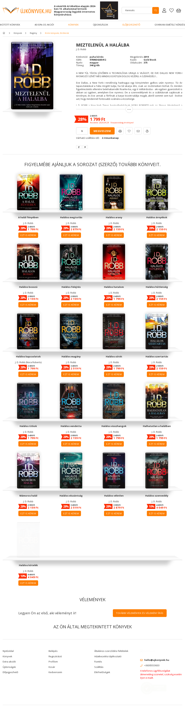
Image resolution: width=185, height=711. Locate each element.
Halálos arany (114, 217)
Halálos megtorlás (71, 217)
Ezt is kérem (28, 235)
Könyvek (73, 24)
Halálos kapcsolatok (28, 356)
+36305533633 (151, 662)
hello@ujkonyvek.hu (156, 657)
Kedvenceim (55, 672)
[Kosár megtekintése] (178, 10)
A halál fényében (28, 217)
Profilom (53, 661)
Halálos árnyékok (156, 217)
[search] (155, 10)
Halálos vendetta (71, 426)
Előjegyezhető (131, 24)
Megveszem (102, 131)
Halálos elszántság (71, 495)
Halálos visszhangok (113, 426)
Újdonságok (100, 24)
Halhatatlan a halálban (157, 426)
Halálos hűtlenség (157, 287)
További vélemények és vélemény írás (139, 613)
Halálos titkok (28, 426)
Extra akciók (9, 661)
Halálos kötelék (28, 565)
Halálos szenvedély (156, 495)
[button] (129, 111)
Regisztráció (55, 656)
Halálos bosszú (28, 287)
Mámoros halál (28, 495)
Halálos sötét (114, 356)
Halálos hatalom (114, 287)
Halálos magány (71, 356)
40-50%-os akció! (44, 24)
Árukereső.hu (32, 706)
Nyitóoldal (8, 651)
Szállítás (98, 667)
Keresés (130, 10)
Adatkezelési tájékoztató (107, 656)
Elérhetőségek (102, 672)
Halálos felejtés (71, 287)
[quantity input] (82, 130)
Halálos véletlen (114, 495)
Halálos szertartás (157, 356)
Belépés (53, 651)
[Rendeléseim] (164, 10)
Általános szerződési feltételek (111, 651)
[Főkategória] (4, 33)
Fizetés (98, 661)
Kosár (52, 667)
